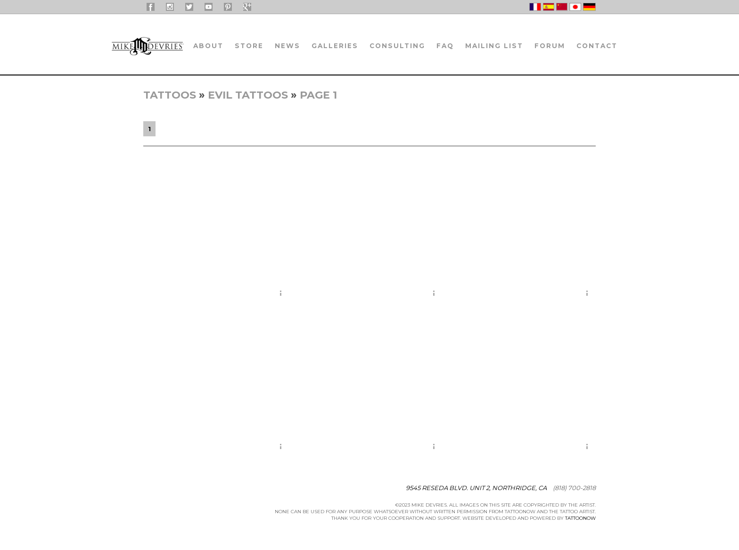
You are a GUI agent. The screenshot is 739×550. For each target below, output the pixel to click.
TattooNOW (580, 518)
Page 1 (318, 95)
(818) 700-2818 (574, 488)
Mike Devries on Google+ (247, 7)
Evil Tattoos (248, 95)
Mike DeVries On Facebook (151, 7)
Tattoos (169, 95)
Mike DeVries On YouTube (209, 7)
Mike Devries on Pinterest (228, 7)
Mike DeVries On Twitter (189, 7)
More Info (283, 295)
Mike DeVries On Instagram (170, 7)
